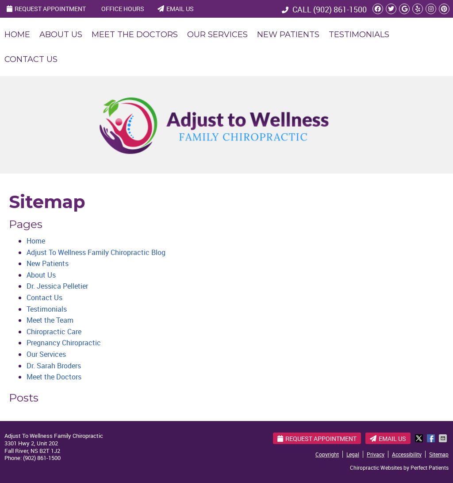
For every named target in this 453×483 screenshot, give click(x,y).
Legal (352, 454)
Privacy (375, 454)
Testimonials (359, 34)
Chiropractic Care (54, 331)
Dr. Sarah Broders (54, 366)
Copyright (327, 454)
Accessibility (407, 454)
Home (17, 34)
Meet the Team (50, 320)
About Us (60, 34)
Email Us (175, 8)
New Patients (288, 34)
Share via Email (444, 438)
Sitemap (439, 454)
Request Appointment (46, 8)
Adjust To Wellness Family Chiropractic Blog (96, 252)
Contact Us (31, 59)
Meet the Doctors (135, 34)
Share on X (420, 438)
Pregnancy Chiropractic (64, 343)
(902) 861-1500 (340, 9)
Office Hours (122, 8)
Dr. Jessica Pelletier (57, 286)
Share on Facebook (432, 438)
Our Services (217, 34)
